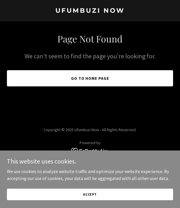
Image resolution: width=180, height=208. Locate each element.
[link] (90, 11)
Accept (90, 194)
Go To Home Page (90, 78)
